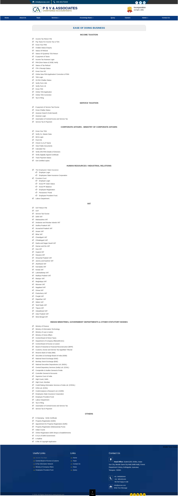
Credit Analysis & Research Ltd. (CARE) (50, 391)
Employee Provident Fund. (48, 195)
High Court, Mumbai (43, 382)
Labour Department (42, 400)
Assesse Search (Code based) (46, 113)
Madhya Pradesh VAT (43, 276)
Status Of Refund (42, 51)
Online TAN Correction (44, 95)
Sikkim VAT (40, 302)
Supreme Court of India (44, 376)
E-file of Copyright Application (46, 441)
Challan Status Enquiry (44, 48)
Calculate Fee (40, 149)
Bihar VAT (39, 234)
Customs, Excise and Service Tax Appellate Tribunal (54, 350)
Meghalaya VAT (41, 281)
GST (37, 211)
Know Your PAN (41, 45)
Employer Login (44, 172)
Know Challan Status (43, 110)
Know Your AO (41, 71)
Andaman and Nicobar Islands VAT (48, 222)
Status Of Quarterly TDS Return (47, 54)
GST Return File (41, 208)
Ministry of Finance (42, 326)
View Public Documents (44, 146)
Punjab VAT (40, 296)
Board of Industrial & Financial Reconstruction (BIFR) (54, 347)
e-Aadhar (39, 439)
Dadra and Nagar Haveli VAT (46, 243)
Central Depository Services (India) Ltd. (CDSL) (52, 367)
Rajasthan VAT (41, 299)
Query (113, 18)
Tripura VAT (40, 308)
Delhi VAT (39, 217)
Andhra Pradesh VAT (43, 225)
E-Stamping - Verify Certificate (46, 418)
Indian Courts (40, 430)
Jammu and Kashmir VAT (44, 261)
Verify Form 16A (41, 83)
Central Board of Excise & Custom (48, 344)
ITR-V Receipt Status (43, 68)
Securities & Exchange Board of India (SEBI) (51, 356)
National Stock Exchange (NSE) (47, 359)
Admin (145, 18)
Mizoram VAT (40, 284)
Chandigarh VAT (41, 237)
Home (7, 18)
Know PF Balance (45, 187)
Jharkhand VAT (41, 264)
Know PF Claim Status (47, 184)
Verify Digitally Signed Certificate (47, 155)
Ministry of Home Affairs (44, 335)
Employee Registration (47, 190)
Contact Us (166, 18)
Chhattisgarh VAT (42, 240)
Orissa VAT (40, 290)
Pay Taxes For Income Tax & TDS (47, 42)
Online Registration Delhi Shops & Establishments (53, 433)
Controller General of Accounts (46, 373)
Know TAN (39, 89)
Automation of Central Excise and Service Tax (52, 119)
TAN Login (39, 77)
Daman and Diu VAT (43, 246)
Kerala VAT (40, 270)
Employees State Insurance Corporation (53, 175)
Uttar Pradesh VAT (42, 314)
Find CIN (39, 140)
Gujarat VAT (40, 252)
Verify (56, 62)
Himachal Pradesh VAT (44, 258)
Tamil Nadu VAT (41, 305)
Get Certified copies (43, 161)
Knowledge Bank (86, 18)
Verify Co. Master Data (44, 134)
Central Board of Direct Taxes (46, 338)
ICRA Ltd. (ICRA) (42, 388)
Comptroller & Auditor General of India (49, 370)
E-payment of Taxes (43, 56)
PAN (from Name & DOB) (45, 62)
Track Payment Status (43, 158)
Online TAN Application (44, 92)
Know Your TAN (41, 131)
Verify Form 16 (41, 86)
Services (55, 18)
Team (38, 18)
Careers (127, 18)
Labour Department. (43, 198)
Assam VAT (40, 231)
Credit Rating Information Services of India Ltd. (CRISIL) (55, 385)
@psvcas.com (44, 2)
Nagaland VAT (41, 287)
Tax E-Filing (40, 98)
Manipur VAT (40, 278)
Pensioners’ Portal (45, 193)
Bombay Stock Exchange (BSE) (47, 361)
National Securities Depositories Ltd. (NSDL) (51, 364)
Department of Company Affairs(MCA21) (50, 341)
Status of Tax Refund (43, 65)
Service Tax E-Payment (44, 122)
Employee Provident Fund (45, 397)
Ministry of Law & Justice (44, 332)
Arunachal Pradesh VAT (44, 228)
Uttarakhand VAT (42, 311)
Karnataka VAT (41, 267)
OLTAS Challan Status (43, 80)
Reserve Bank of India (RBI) (45, 353)
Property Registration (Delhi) (46, 421)
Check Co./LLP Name (43, 143)
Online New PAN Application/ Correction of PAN (52, 74)
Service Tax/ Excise (42, 214)
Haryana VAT (40, 255)
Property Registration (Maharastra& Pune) (50, 427)
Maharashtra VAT (42, 220)
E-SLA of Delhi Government (45, 436)
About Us (23, 18)
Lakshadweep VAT (42, 273)
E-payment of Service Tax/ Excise (47, 107)
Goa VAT (39, 249)
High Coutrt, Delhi (42, 379)
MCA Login (39, 137)
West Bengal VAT (42, 317)
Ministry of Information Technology (48, 329)
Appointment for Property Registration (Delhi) (51, 424)
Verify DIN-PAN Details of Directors (48, 152)
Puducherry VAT (41, 293)
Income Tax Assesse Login (45, 59)
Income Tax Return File (44, 39)
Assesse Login (41, 116)
